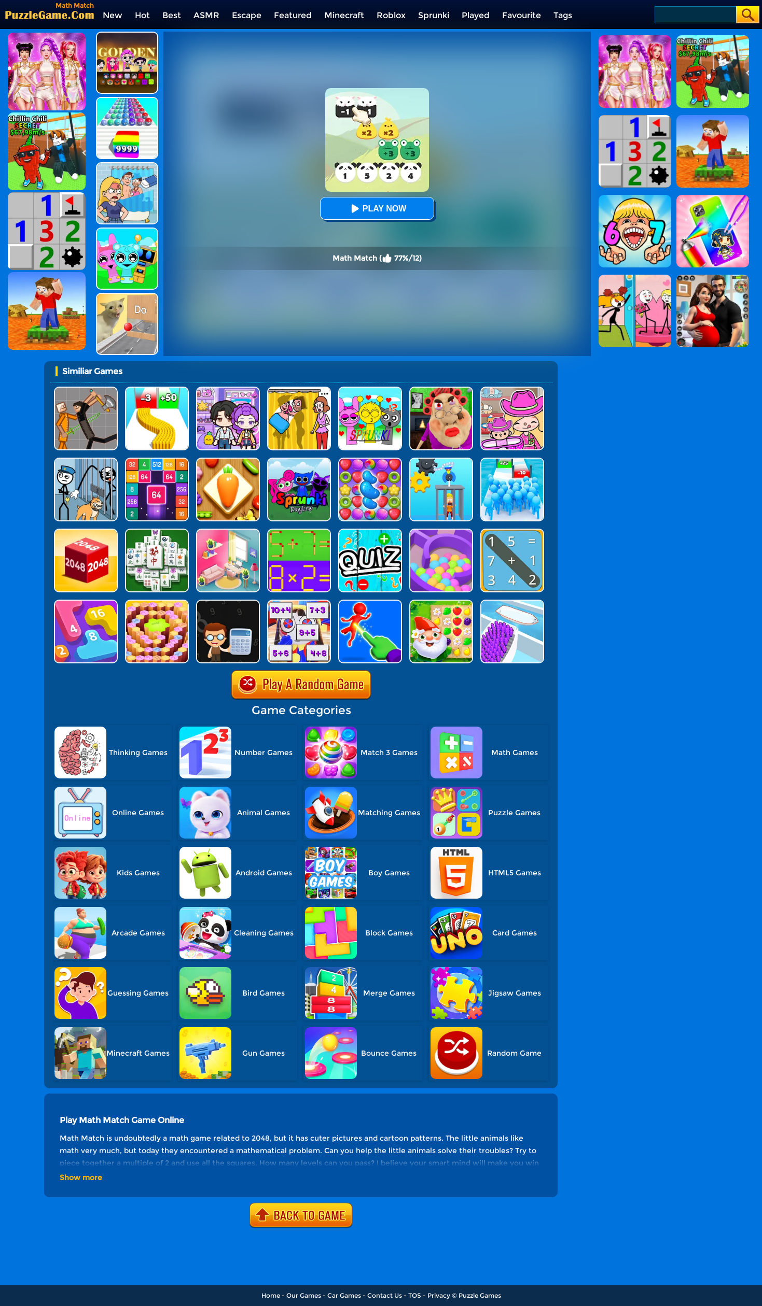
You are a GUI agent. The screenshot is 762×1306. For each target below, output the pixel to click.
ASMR (206, 15)
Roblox (391, 15)
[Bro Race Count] (512, 461)
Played (476, 15)
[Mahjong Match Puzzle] (157, 532)
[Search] (695, 14)
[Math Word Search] (512, 532)
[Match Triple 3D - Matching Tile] (228, 461)
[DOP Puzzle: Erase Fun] (127, 166)
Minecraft (344, 15)
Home (270, 1295)
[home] (49, 15)
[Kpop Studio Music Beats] (127, 35)
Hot (142, 15)
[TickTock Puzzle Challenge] (127, 297)
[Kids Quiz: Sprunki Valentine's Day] (370, 390)
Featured (293, 15)
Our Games (303, 1295)
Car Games (344, 1295)
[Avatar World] (512, 390)
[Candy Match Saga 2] (370, 461)
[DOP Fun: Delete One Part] (299, 390)
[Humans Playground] (86, 390)
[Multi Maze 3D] (441, 532)
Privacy (438, 1295)
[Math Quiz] (370, 532)
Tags (562, 15)
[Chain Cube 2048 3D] (86, 532)
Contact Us (384, 1295)
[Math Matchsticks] (299, 532)
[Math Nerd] (228, 603)
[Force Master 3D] (370, 603)
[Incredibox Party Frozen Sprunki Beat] (127, 231)
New (112, 15)
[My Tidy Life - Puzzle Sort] (228, 532)
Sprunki (433, 15)
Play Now (377, 208)
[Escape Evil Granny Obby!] (441, 390)
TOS (414, 1295)
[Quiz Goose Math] (157, 603)
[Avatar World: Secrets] (228, 390)
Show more (81, 1177)
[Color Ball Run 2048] (127, 101)
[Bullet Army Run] (157, 390)
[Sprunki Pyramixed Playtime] (299, 461)
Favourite (521, 15)
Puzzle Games (480, 1295)
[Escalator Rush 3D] (512, 603)
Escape (246, 15)
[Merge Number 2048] (86, 603)
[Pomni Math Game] (299, 603)
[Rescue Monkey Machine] (441, 461)
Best (171, 15)
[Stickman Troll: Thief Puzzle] (86, 461)
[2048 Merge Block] (157, 461)
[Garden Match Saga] (441, 603)
